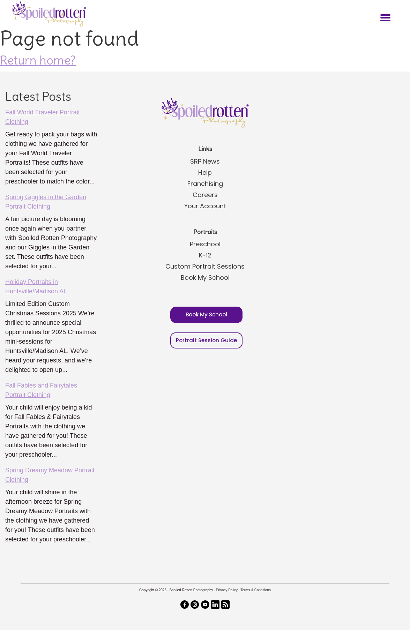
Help (205, 172)
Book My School (205, 277)
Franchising (205, 183)
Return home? (38, 60)
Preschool (205, 244)
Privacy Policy (227, 590)
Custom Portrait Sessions (205, 266)
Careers (205, 194)
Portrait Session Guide (206, 340)
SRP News (205, 161)
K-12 (205, 255)
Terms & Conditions (255, 590)
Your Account (205, 206)
